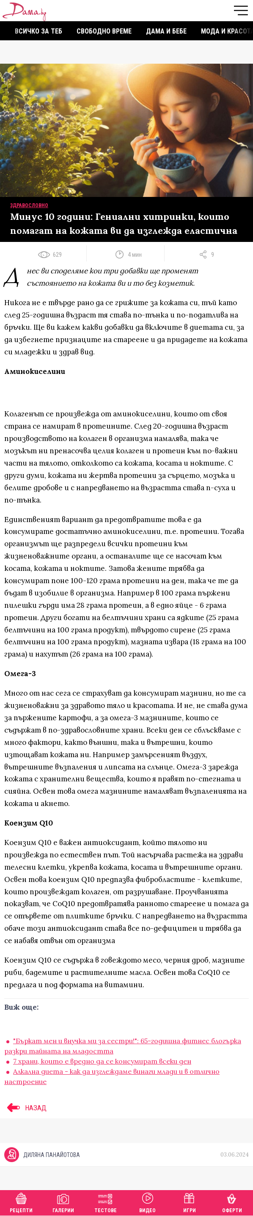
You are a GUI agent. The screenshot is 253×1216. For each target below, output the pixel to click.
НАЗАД (25, 1108)
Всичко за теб (38, 31)
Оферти (232, 1201)
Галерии (63, 1201)
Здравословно (29, 205)
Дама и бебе (166, 31)
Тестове (105, 1201)
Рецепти (21, 1201)
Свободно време (104, 31)
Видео (147, 1201)
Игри (190, 1201)
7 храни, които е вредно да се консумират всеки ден (102, 1061)
